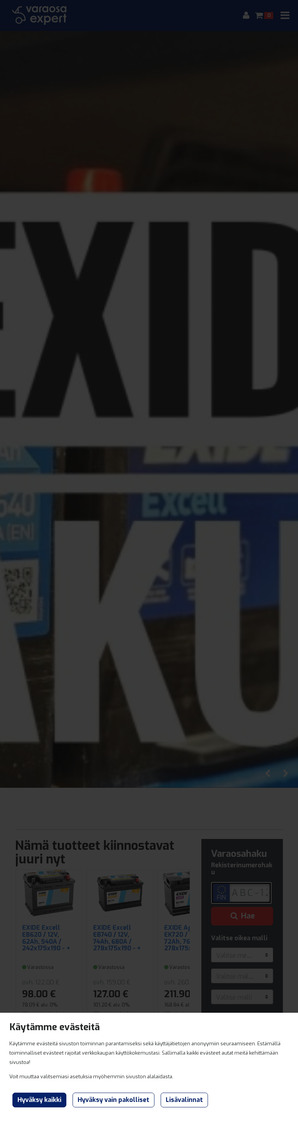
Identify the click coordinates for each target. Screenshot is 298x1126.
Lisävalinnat (184, 1100)
